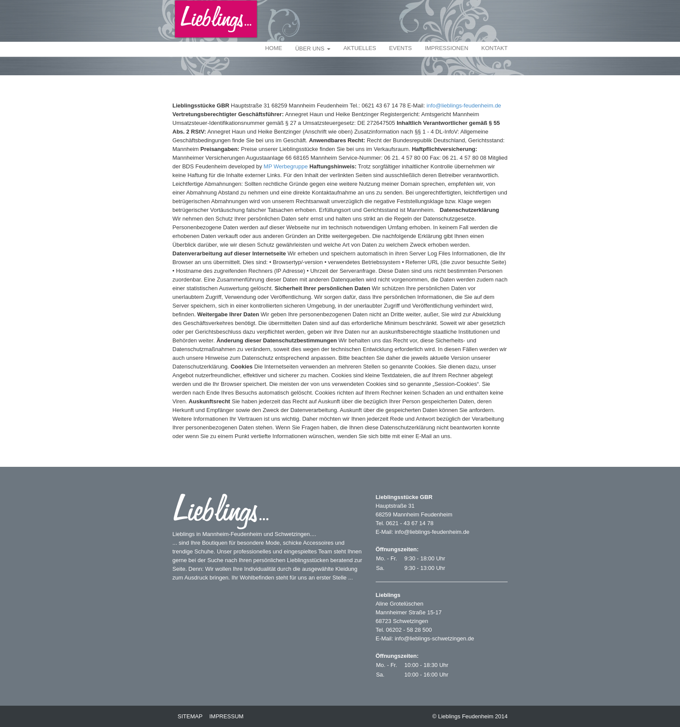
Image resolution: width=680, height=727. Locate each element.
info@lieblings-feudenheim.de (464, 105)
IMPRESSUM (226, 716)
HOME (273, 48)
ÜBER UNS (312, 48)
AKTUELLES (359, 48)
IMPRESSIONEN (446, 48)
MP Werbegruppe (286, 166)
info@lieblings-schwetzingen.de (434, 638)
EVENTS (400, 48)
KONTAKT (494, 48)
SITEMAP (190, 716)
